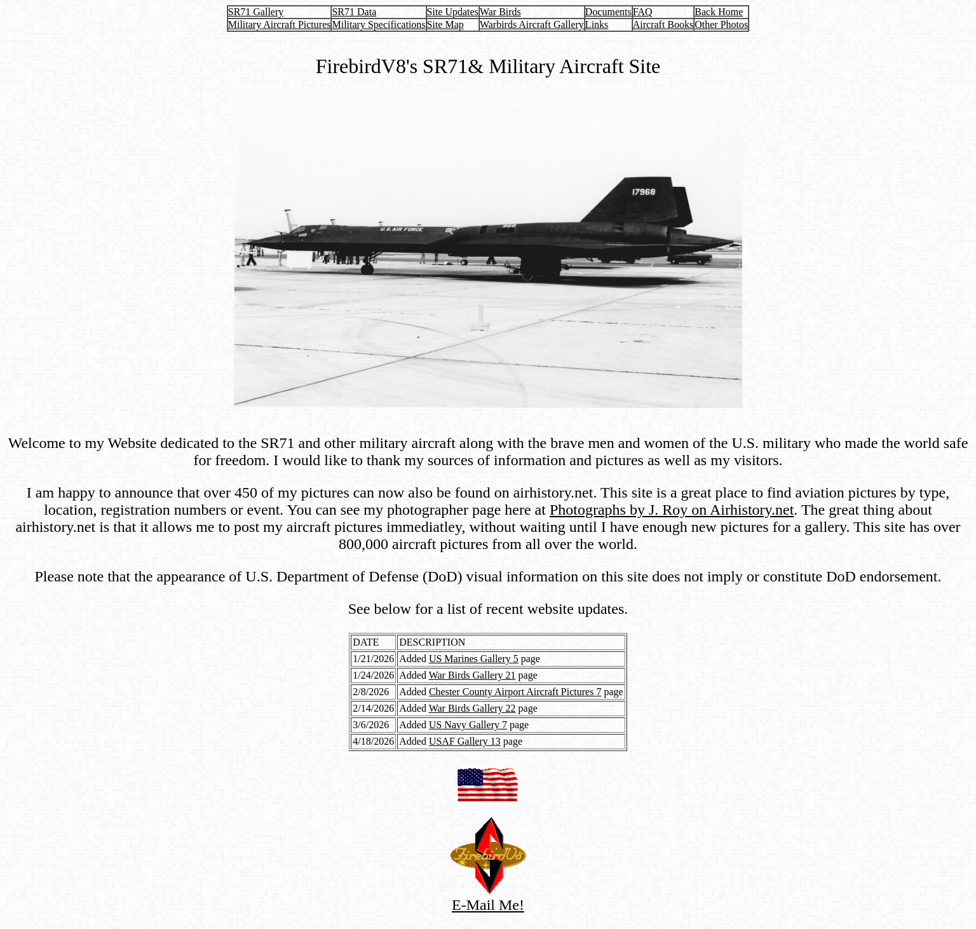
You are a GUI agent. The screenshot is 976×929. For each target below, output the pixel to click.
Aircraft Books (663, 24)
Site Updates (452, 11)
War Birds (500, 11)
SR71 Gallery (256, 11)
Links (596, 24)
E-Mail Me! (488, 898)
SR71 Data (354, 11)
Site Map (445, 24)
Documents (608, 11)
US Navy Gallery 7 (468, 724)
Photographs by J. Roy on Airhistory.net (672, 509)
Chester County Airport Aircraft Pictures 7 (515, 691)
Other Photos (721, 24)
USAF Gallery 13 (465, 741)
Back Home (719, 11)
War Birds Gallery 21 (472, 675)
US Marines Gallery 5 (473, 658)
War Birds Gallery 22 (472, 708)
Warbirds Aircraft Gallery (532, 24)
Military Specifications (378, 24)
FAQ (643, 11)
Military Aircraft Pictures (279, 24)
